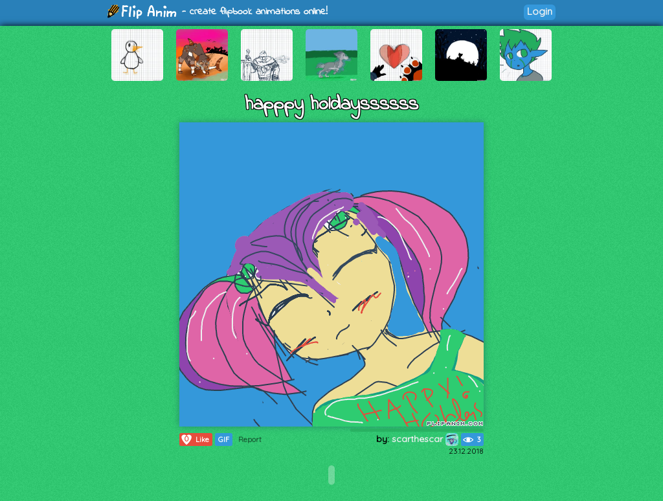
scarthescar (425, 439)
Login (539, 11)
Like (194, 439)
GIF (223, 439)
